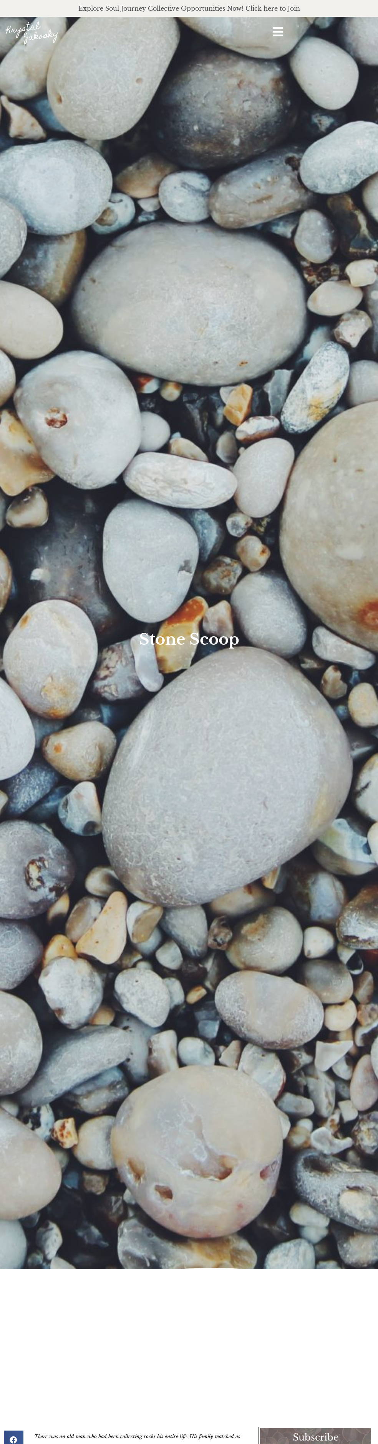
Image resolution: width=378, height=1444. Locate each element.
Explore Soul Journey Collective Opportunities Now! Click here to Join (189, 8)
